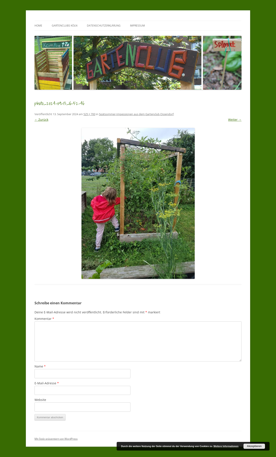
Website (40, 400)
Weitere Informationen (225, 446)
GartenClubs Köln (64, 25)
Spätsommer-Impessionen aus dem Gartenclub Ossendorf (136, 114)
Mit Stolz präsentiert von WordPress (56, 439)
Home (38, 25)
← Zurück (41, 120)
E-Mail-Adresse (46, 383)
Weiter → (235, 120)
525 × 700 (89, 114)
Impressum (137, 25)
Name (40, 366)
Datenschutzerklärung (104, 25)
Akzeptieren (254, 446)
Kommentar (44, 319)
